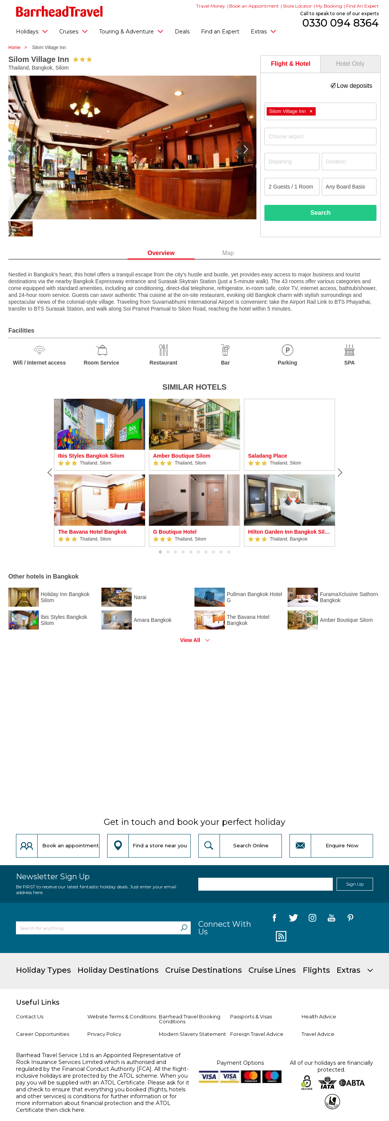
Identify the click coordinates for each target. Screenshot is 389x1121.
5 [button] (190, 552)
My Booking (329, 6)
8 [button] (213, 552)
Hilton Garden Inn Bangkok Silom (289, 532)
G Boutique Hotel (174, 532)
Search (320, 212)
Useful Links (37, 1002)
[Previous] (50, 472)
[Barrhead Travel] (59, 11)
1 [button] (160, 552)
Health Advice (319, 1016)
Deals (182, 31)
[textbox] (324, 136)
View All (190, 640)
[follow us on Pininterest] (350, 919)
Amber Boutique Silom (181, 456)
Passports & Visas (251, 1016)
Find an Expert (220, 31)
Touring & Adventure (131, 31)
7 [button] (206, 552)
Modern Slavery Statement (192, 1034)
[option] (99, 473)
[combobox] (320, 111)
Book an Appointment (254, 6)
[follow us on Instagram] (312, 919)
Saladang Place (267, 456)
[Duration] (349, 161)
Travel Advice (318, 1034)
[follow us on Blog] (280, 936)
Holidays (32, 31)
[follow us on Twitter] (293, 919)
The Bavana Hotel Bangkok (92, 532)
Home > (19, 47)
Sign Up (355, 884)
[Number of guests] (291, 186)
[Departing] (291, 161)
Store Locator (297, 6)
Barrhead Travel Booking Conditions (189, 1018)
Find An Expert (362, 6)
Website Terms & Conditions (121, 1016)
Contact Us (29, 1016)
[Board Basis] (349, 186)
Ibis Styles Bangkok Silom (91, 456)
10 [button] (228, 552)
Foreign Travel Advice (256, 1034)
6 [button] (198, 552)
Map (228, 253)
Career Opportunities (42, 1034)
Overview (160, 253)
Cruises (73, 31)
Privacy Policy (104, 1034)
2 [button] (168, 552)
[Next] (339, 472)
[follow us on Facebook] (274, 919)
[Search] (184, 927)
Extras (263, 31)
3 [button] (175, 552)
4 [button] (183, 552)
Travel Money (210, 6)
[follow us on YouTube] (331, 919)
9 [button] (221, 552)
